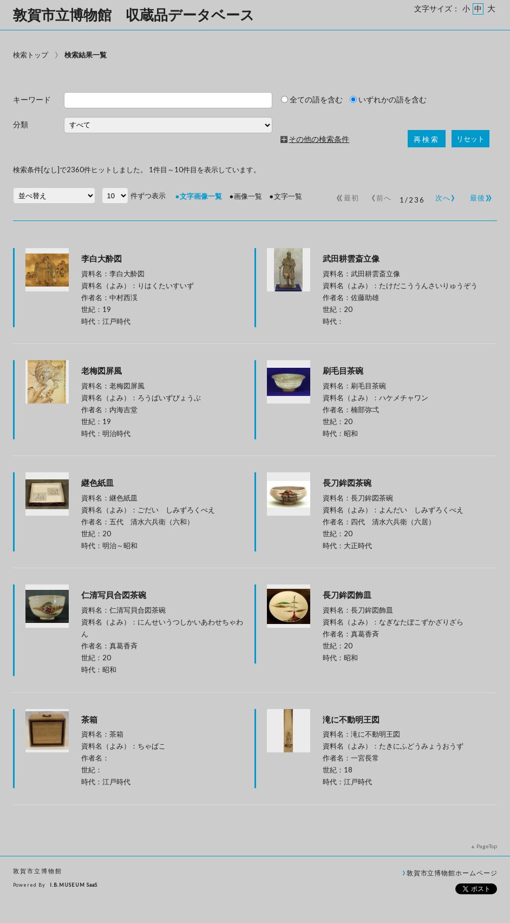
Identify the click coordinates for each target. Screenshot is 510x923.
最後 (479, 195)
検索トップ (30, 54)
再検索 (427, 139)
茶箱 (89, 719)
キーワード (32, 100)
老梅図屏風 (101, 370)
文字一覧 (288, 196)
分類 (20, 125)
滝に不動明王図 (351, 719)
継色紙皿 (178, 482)
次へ (443, 195)
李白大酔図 (101, 258)
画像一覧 (248, 196)
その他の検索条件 (319, 139)
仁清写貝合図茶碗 (178, 595)
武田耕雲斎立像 (351, 258)
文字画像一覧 (201, 196)
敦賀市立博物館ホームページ (452, 872)
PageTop (486, 846)
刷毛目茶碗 (343, 370)
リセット (470, 139)
